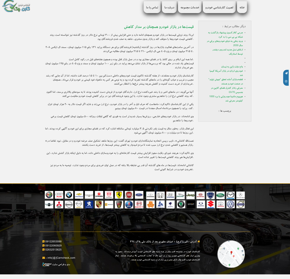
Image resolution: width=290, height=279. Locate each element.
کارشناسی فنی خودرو (132, 221)
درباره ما (169, 7)
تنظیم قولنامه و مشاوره (183, 221)
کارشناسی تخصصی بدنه (79, 221)
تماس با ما (152, 7)
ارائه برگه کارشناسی (235, 214)
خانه (242, 7)
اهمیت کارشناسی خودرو (219, 7)
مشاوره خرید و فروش (183, 214)
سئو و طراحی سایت (56, 265)
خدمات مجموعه (190, 7)
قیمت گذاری (136, 214)
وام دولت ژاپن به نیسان (232, 67)
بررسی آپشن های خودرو (79, 214)
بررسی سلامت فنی (236, 221)
